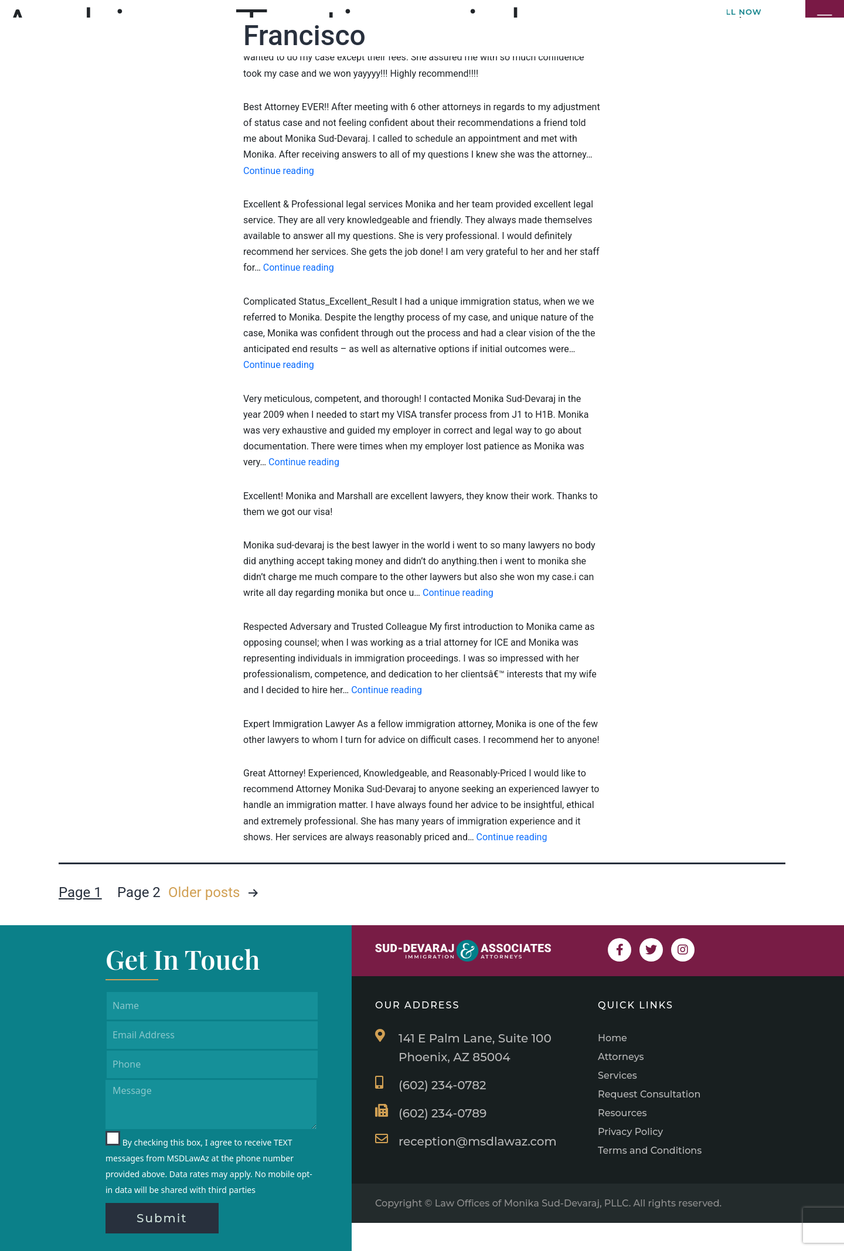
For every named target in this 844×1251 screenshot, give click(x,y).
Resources (622, 1113)
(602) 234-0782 (442, 1085)
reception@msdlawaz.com (478, 1141)
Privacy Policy (630, 1131)
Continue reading (278, 170)
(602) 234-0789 (442, 1113)
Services (617, 1075)
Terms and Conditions (650, 1150)
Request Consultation (649, 1094)
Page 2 (139, 892)
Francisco (304, 35)
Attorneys (621, 1056)
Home (612, 1038)
